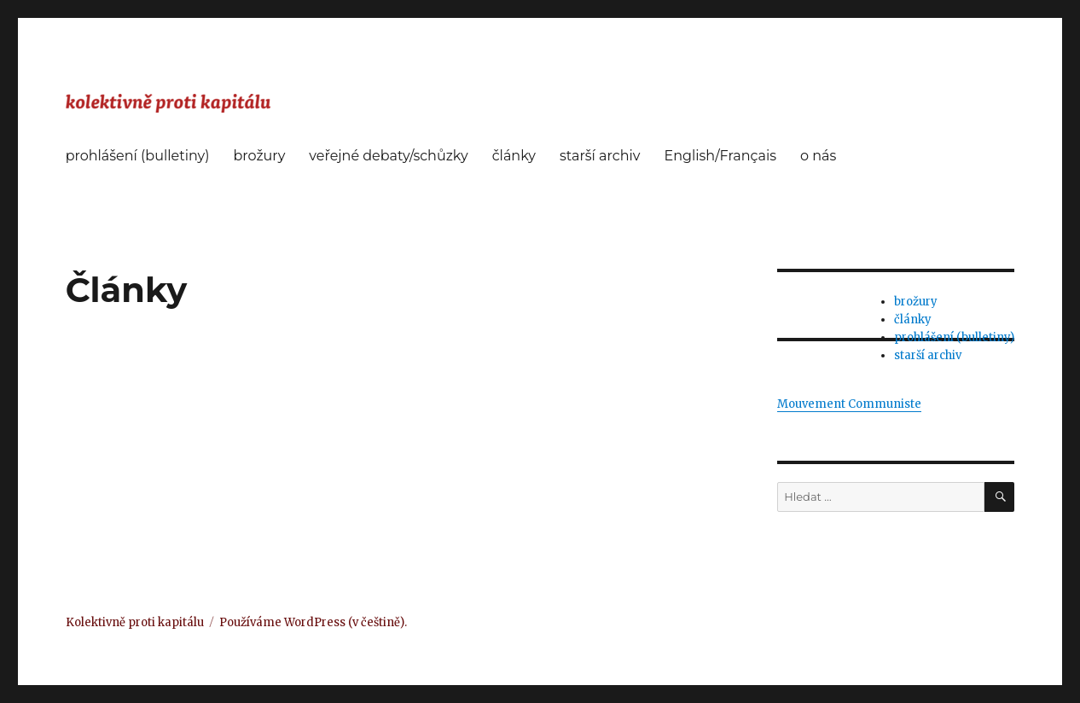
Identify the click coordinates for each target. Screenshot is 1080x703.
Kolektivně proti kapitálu (135, 622)
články (514, 156)
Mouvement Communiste (849, 404)
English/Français (720, 156)
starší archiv (600, 156)
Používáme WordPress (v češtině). (313, 622)
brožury (259, 156)
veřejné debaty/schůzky (388, 156)
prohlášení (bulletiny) (138, 156)
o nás (818, 156)
